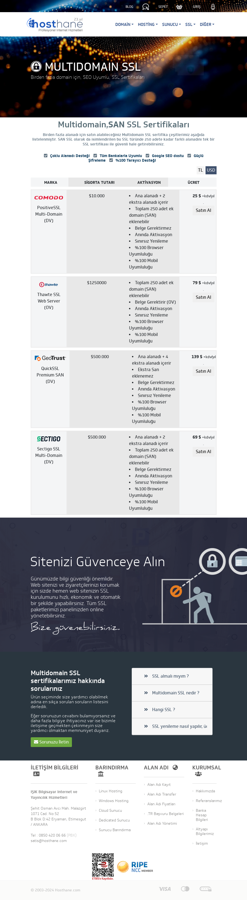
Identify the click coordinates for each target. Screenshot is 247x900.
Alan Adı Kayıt (159, 784)
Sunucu (170, 24)
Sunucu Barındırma (115, 830)
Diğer (205, 24)
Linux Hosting (110, 791)
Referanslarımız (209, 801)
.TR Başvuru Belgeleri (165, 813)
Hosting (146, 24)
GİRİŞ (197, 7)
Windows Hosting (113, 801)
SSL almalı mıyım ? (166, 676)
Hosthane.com (67, 890)
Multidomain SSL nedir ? (171, 693)
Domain (122, 24)
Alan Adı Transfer (161, 794)
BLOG (129, 7)
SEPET (163, 7)
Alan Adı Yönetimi (162, 823)
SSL (188, 24)
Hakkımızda (205, 791)
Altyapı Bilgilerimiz (205, 831)
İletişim (202, 843)
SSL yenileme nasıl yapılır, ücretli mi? (175, 726)
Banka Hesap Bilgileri (202, 815)
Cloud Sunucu (110, 810)
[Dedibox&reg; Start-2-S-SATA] (105, 231)
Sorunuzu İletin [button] (51, 742)
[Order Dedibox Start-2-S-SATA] (203, 210)
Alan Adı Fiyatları (161, 804)
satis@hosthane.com (49, 840)
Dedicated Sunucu (114, 820)
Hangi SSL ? (159, 709)
